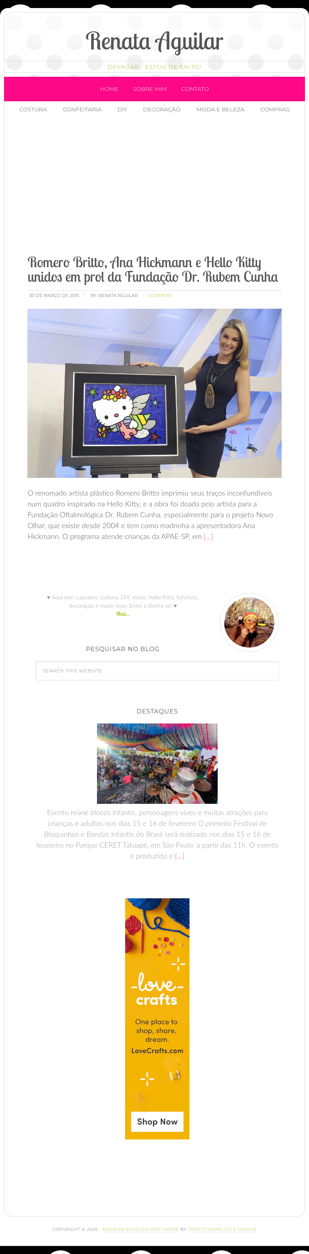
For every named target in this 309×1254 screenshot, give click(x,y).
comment (160, 295)
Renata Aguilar (155, 40)
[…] (208, 536)
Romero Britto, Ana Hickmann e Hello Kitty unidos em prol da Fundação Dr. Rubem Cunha (152, 269)
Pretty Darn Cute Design (222, 1229)
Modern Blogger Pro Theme (141, 1229)
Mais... (123, 613)
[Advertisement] (165, 185)
